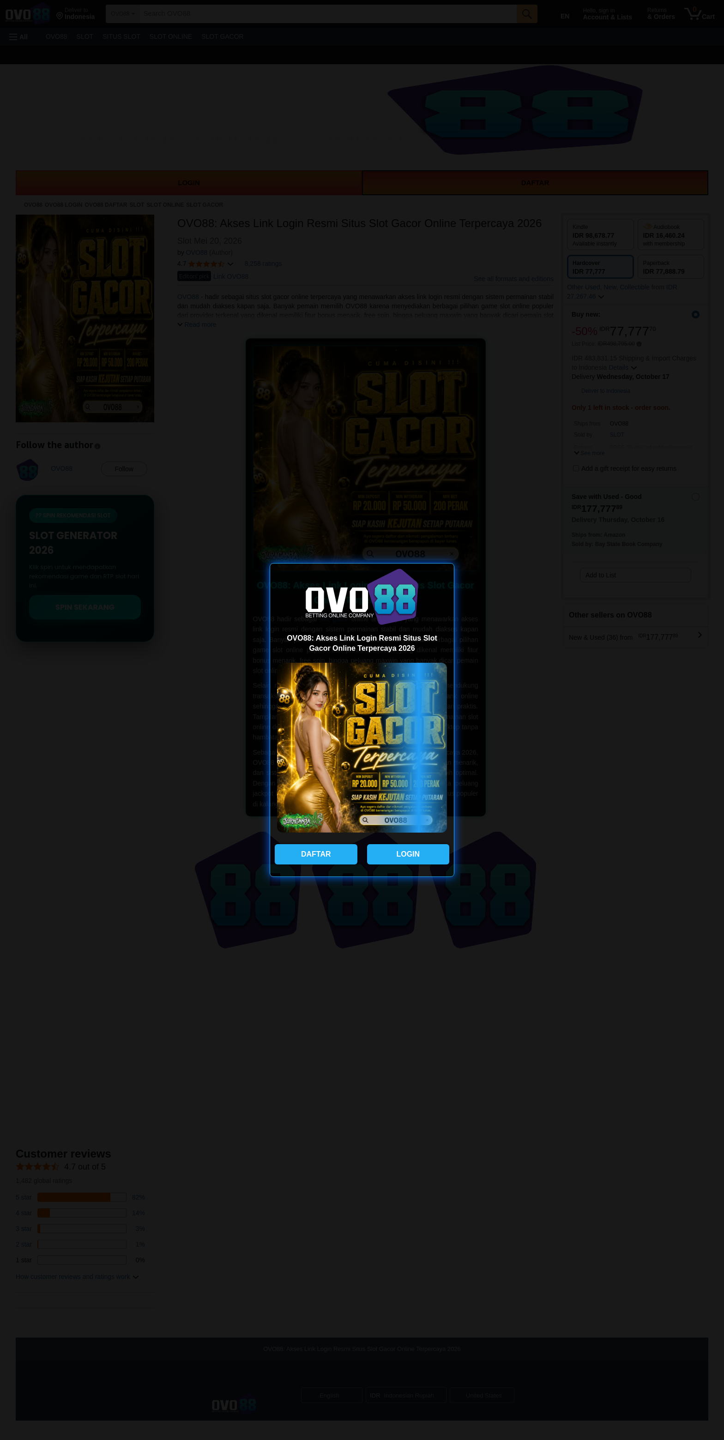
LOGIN (408, 854)
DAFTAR (316, 854)
